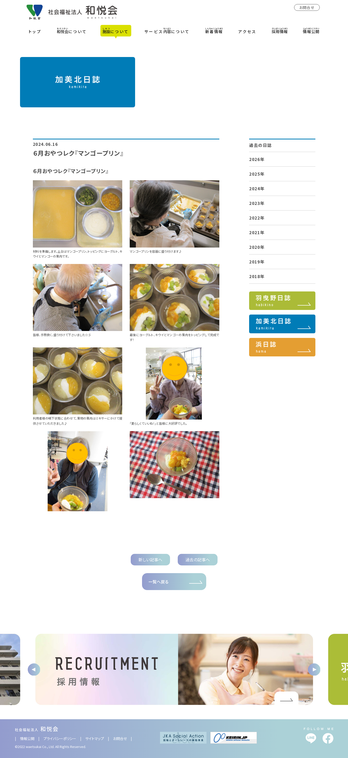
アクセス (247, 31)
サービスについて (167, 30)
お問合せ (307, 7)
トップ (35, 31)
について (72, 30)
